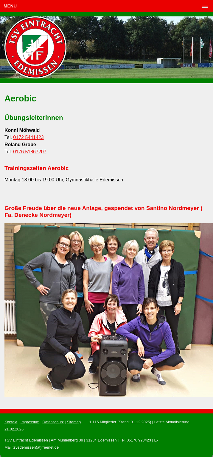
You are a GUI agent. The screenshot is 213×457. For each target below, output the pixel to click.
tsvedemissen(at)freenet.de (36, 447)
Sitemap (74, 422)
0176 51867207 (29, 151)
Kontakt (10, 422)
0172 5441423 (28, 137)
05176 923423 (139, 440)
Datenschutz (53, 422)
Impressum (30, 422)
